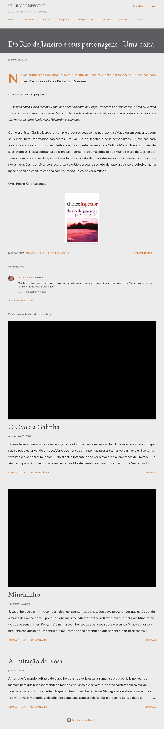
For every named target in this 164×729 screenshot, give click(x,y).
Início (11, 19)
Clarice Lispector (27, 5)
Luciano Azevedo (27, 277)
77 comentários (39, 472)
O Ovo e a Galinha (34, 426)
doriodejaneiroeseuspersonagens (47, 253)
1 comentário (38, 640)
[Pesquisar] (138, 6)
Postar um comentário (20, 300)
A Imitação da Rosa (35, 660)
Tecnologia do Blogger (82, 719)
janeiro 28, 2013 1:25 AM (32, 292)
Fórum (106, 19)
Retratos (124, 19)
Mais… (141, 19)
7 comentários (38, 706)
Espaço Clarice (86, 19)
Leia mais (150, 472)
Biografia (64, 19)
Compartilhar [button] (143, 253)
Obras (46, 19)
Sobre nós (28, 19)
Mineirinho (24, 594)
